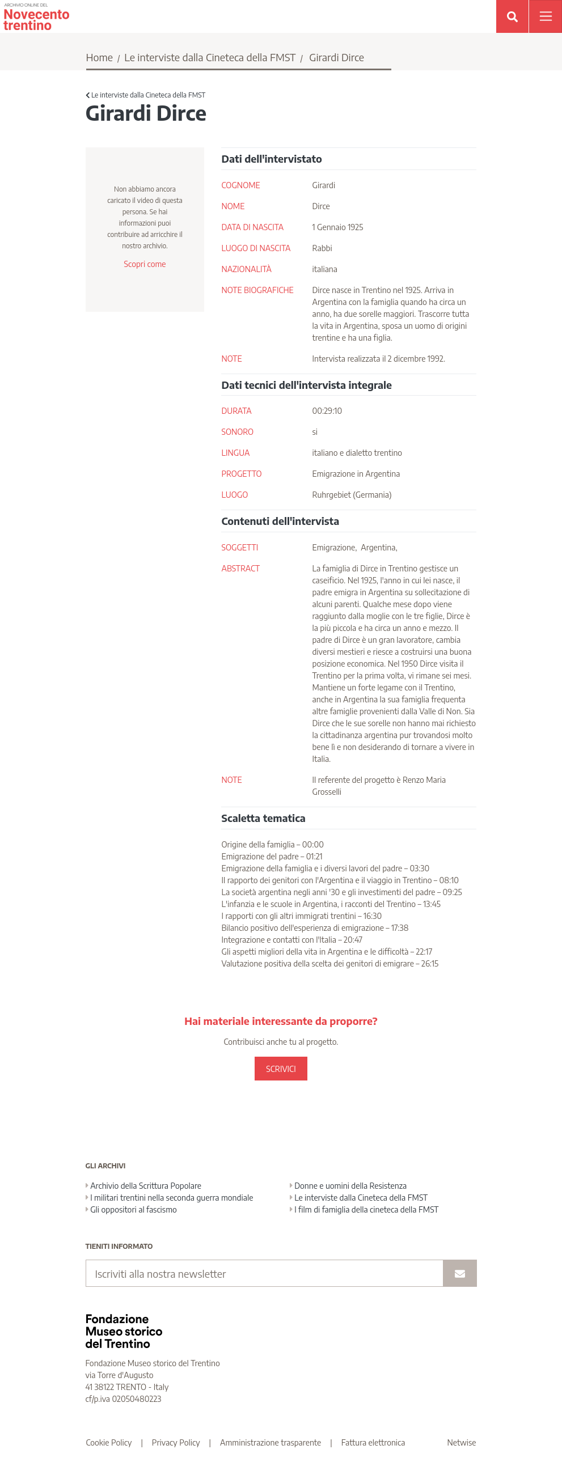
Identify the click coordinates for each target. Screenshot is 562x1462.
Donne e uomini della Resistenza (348, 1185)
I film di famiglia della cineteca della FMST (364, 1209)
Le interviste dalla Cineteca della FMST (209, 56)
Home (99, 56)
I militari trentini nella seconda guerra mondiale (169, 1197)
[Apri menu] (545, 16)
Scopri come (145, 264)
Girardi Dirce (336, 56)
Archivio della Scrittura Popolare (144, 1185)
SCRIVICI (280, 1069)
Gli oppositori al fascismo (131, 1209)
